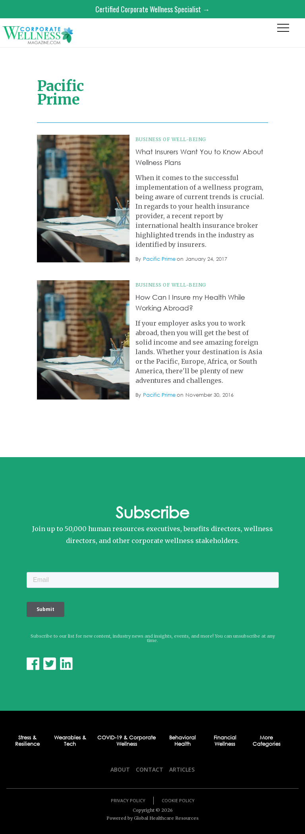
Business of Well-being (170, 139)
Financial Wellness (225, 741)
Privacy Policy (128, 800)
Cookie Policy (178, 800)
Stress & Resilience (27, 741)
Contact (149, 769)
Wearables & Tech (70, 741)
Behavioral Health (182, 741)
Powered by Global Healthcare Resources (152, 818)
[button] (283, 30)
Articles (182, 769)
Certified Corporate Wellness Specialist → (152, 9)
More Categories (266, 741)
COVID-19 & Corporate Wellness (126, 741)
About (120, 769)
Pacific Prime (159, 259)
